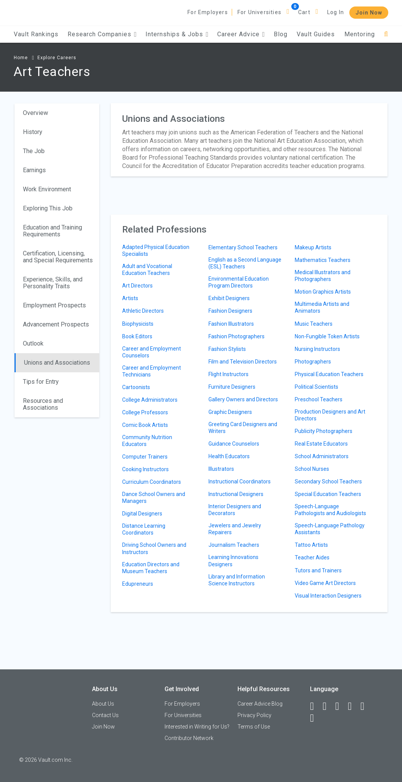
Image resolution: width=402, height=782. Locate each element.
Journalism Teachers (233, 545)
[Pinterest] (365, 706)
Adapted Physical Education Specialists (155, 250)
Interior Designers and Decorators (234, 509)
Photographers (313, 362)
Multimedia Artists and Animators (322, 307)
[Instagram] (353, 706)
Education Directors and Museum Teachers (150, 567)
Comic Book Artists (145, 425)
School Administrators (322, 456)
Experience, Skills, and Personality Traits (52, 283)
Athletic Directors (143, 311)
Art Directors (137, 286)
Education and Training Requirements (52, 231)
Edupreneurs (137, 584)
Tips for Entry (41, 381)
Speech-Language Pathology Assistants (330, 528)
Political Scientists (316, 387)
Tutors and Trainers (318, 570)
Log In (335, 12)
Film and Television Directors (242, 362)
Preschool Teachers (318, 399)
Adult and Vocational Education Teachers (147, 269)
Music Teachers (314, 324)
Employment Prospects (54, 305)
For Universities (259, 12)
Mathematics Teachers (322, 260)
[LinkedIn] (328, 706)
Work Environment (47, 189)
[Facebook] (315, 706)
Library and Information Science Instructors (236, 580)
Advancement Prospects (56, 324)
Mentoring (359, 34)
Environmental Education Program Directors (238, 282)
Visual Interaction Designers (328, 596)
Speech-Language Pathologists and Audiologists (330, 509)
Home (21, 57)
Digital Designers (142, 514)
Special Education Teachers (328, 494)
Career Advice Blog (260, 704)
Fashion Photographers (236, 336)
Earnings (34, 170)
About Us (103, 704)
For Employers (207, 12)
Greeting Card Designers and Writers (242, 427)
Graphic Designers (230, 412)
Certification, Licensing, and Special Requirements (58, 257)
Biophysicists (137, 324)
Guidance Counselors (233, 444)
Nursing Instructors (317, 349)
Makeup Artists (313, 247)
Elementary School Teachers (243, 247)
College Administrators (150, 400)
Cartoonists (136, 387)
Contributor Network (189, 738)
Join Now (368, 13)
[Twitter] (340, 706)
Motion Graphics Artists (323, 292)
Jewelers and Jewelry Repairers (234, 528)
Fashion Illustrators (231, 324)
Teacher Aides (312, 557)
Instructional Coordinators (239, 481)
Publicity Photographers (323, 431)
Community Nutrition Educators (147, 440)
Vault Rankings (36, 34)
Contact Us (105, 715)
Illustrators (221, 469)
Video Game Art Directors (325, 583)
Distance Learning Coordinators (143, 529)
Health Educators (229, 456)
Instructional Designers (235, 494)
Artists (130, 298)
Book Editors (137, 336)
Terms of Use (253, 727)
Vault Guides (316, 34)
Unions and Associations (57, 362)
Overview (35, 112)
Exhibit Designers (229, 298)
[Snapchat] (315, 718)
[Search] (386, 34)
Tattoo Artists (311, 545)
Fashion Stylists (227, 349)
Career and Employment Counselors (151, 352)
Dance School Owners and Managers (153, 497)
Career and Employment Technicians (151, 371)
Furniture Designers (231, 387)
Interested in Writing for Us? (197, 727)
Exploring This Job (48, 208)
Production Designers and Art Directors (330, 415)
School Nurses (312, 469)
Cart (304, 12)
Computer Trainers (145, 457)
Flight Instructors (228, 374)
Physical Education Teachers (329, 374)
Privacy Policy (254, 715)
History (32, 132)
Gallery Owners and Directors (243, 399)
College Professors (145, 412)
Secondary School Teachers (328, 481)
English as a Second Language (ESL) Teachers (244, 263)
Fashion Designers (230, 311)
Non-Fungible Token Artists (327, 336)
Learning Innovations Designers (233, 560)
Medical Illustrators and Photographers (322, 275)
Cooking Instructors (145, 469)
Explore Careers (56, 57)
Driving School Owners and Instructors (154, 548)
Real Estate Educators (321, 444)
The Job (34, 151)
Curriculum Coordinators (151, 482)
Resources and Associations (43, 404)
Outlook (33, 343)
